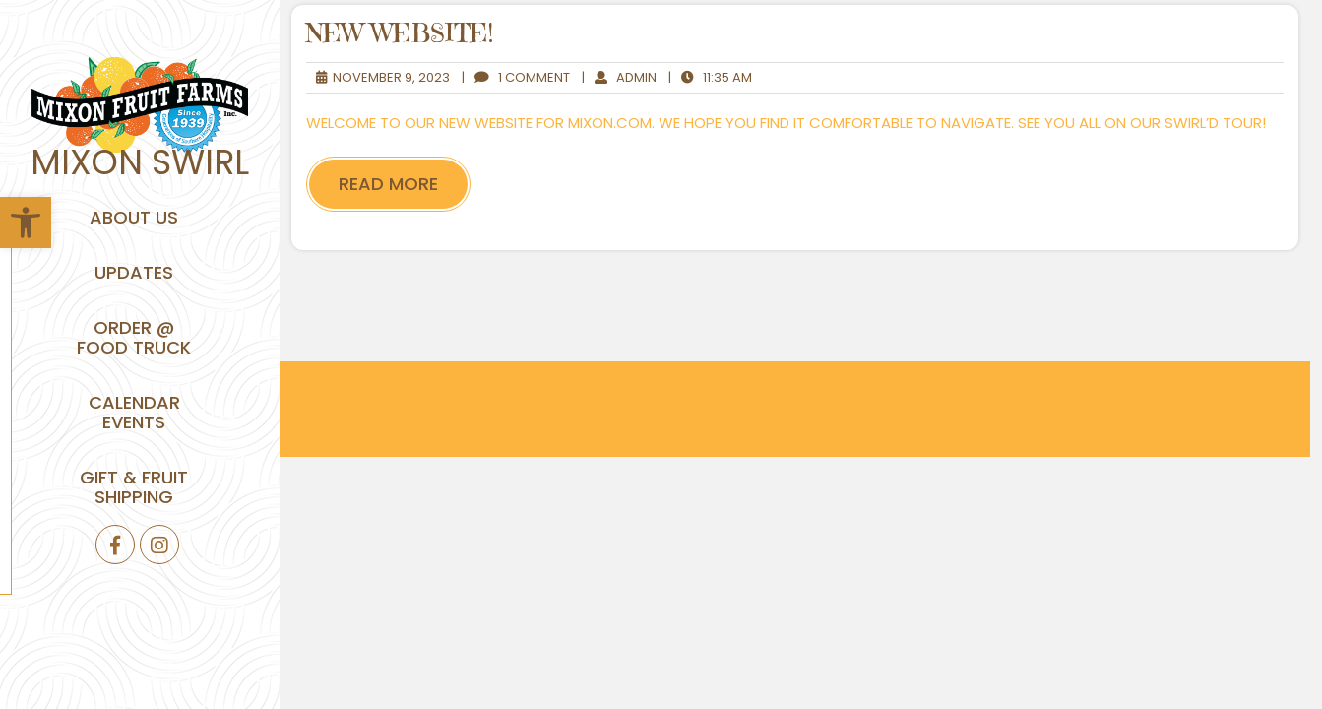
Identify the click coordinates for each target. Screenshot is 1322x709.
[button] (25, 222)
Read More (388, 183)
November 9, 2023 (378, 78)
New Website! (399, 33)
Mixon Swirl (140, 162)
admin (619, 78)
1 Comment (516, 78)
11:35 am (710, 78)
